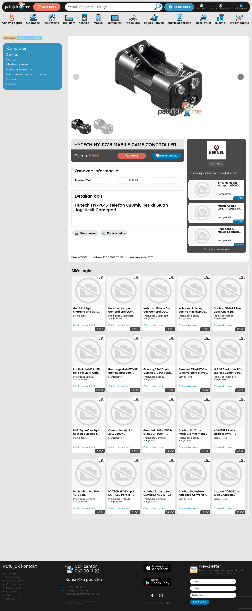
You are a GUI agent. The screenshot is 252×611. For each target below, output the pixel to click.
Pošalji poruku (166, 155)
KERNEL (216, 216)
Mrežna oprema (17, 64)
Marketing (11, 603)
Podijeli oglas (113, 233)
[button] (241, 77)
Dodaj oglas (179, 7)
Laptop (11, 59)
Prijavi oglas (85, 233)
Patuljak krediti (14, 599)
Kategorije (46, 7)
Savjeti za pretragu (16, 607)
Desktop (12, 54)
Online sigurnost (15, 596)
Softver (11, 84)
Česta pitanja (13, 589)
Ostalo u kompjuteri (20, 69)
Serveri (11, 79)
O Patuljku (11, 585)
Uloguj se (241, 7)
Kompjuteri (16, 48)
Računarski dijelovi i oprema (26, 74)
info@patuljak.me (77, 602)
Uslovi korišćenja (15, 592)
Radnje (201, 7)
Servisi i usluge (220, 7)
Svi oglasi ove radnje (216, 301)
